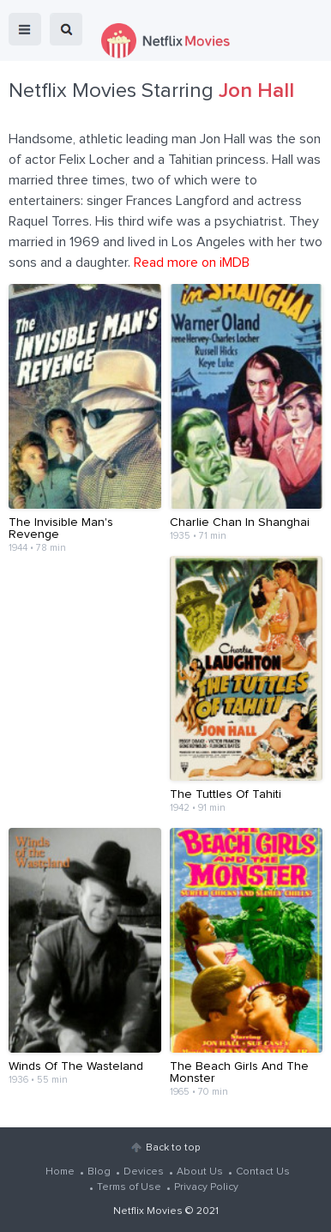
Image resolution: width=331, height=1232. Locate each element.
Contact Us (263, 1172)
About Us (200, 1172)
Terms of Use (129, 1187)
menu (25, 29)
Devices (143, 1172)
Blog (99, 1172)
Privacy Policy (206, 1187)
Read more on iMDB (192, 262)
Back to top (173, 1148)
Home (60, 1172)
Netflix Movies (148, 1211)
